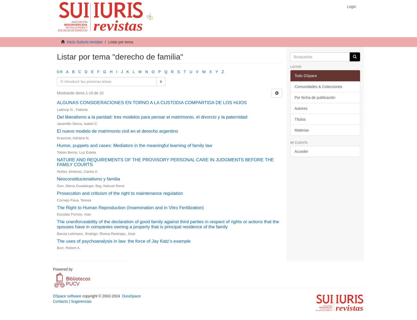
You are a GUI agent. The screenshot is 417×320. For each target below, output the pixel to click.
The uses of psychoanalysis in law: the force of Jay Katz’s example (123, 241)
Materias (302, 130)
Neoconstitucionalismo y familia (88, 179)
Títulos (300, 119)
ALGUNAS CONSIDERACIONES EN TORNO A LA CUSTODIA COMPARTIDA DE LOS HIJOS (152, 102)
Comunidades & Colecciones (319, 87)
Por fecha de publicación (315, 97)
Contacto (60, 301)
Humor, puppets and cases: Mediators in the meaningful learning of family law (134, 145)
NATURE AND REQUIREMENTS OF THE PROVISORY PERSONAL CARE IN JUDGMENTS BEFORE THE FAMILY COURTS (165, 162)
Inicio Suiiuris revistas (85, 42)
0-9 (59, 72)
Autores (301, 108)
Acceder (301, 151)
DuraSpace (131, 296)
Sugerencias (81, 301)
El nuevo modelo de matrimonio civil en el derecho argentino (117, 131)
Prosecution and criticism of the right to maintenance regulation (120, 193)
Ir (161, 81)
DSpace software (67, 296)
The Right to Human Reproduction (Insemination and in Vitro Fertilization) (130, 207)
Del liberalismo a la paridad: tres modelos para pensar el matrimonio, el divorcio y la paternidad (152, 117)
